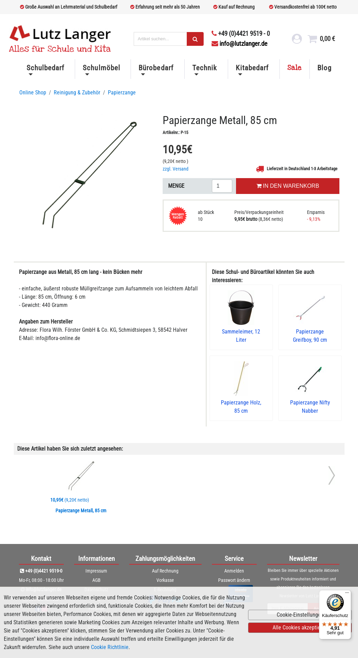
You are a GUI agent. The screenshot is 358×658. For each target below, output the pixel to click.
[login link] (296, 40)
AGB (96, 580)
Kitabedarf (252, 68)
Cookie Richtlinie (110, 647)
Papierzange (122, 92)
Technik (204, 68)
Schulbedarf (45, 68)
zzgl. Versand (175, 169)
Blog (324, 68)
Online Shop (32, 92)
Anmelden (234, 571)
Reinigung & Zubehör (77, 92)
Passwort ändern (234, 580)
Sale (294, 67)
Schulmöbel (101, 68)
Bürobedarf (156, 68)
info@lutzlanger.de (239, 44)
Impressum (96, 571)
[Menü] (347, 594)
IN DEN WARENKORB (287, 186)
